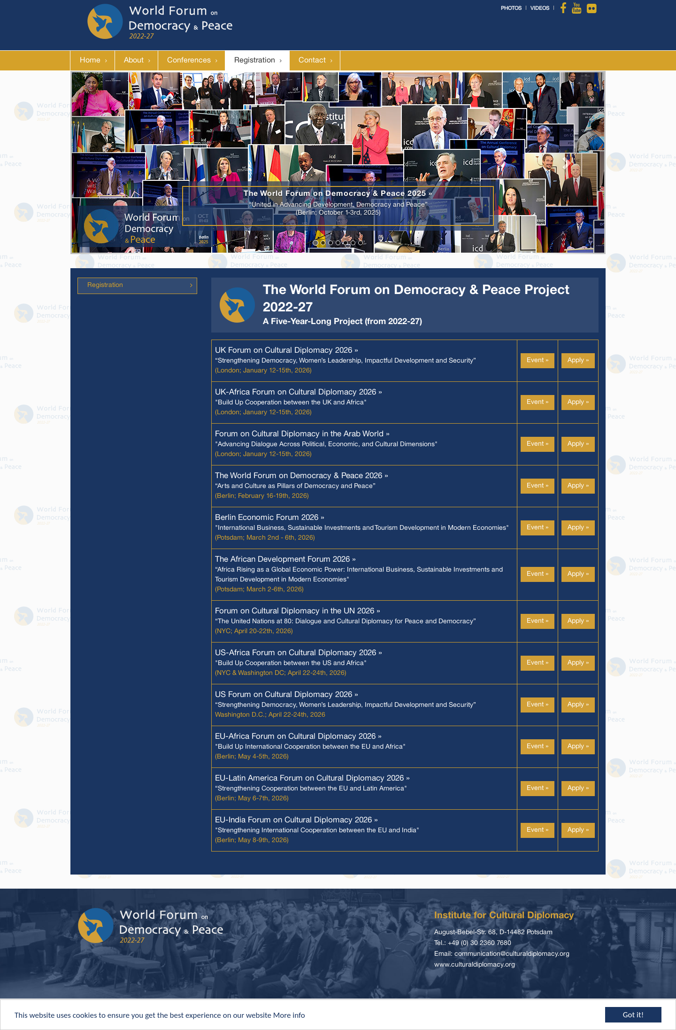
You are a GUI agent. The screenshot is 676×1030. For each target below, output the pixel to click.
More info (289, 1016)
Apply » (578, 360)
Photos (511, 8)
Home (90, 60)
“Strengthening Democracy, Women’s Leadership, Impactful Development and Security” (345, 361)
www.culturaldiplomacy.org (474, 965)
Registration (254, 60)
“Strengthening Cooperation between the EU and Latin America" (312, 789)
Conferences (189, 60)
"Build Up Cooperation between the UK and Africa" (298, 403)
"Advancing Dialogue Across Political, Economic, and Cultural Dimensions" (326, 444)
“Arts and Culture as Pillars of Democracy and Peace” (301, 486)
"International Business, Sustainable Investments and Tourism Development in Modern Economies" (362, 528)
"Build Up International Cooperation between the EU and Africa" (310, 747)
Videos (539, 8)
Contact (312, 60)
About (134, 60)
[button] (110, 162)
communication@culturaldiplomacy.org (511, 954)
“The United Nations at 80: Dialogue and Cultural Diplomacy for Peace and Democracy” (345, 622)
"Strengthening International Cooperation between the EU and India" (317, 831)
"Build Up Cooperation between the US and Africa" (298, 663)
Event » (537, 360)
